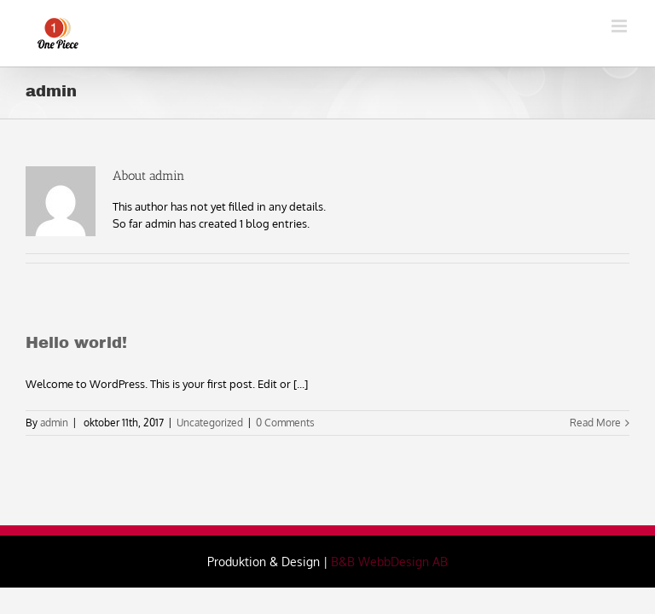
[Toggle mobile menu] (620, 26)
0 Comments (285, 422)
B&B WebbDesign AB (389, 561)
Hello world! (76, 342)
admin (54, 422)
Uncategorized (210, 422)
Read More (595, 422)
